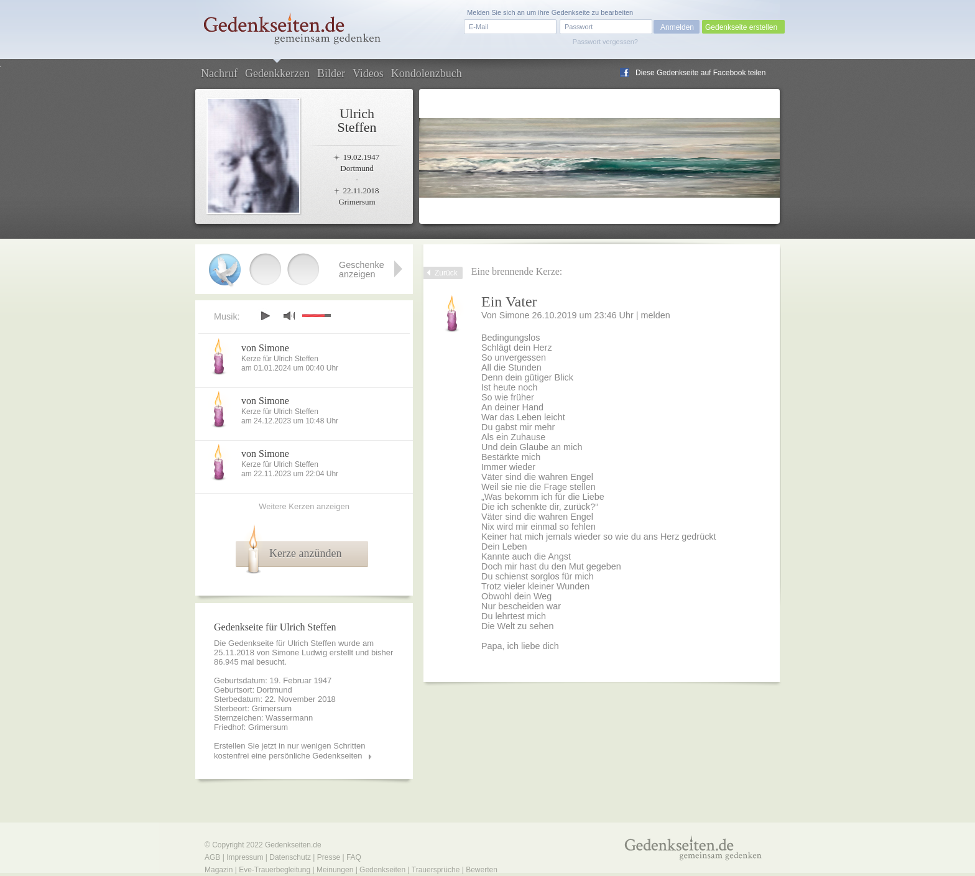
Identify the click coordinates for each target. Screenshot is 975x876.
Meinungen (335, 869)
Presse (328, 857)
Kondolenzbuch (426, 73)
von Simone (265, 348)
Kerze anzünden (305, 553)
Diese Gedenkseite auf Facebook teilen (700, 72)
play (264, 315)
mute (289, 315)
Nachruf (219, 73)
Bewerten (481, 869)
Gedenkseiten (382, 869)
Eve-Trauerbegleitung (274, 869)
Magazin (219, 869)
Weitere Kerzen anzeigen (304, 506)
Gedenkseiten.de (293, 845)
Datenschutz (290, 857)
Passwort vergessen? (605, 41)
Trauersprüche (436, 869)
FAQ (353, 857)
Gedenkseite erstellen (741, 27)
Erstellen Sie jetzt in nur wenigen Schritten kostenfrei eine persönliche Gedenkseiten (290, 750)
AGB (212, 857)
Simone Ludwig (299, 652)
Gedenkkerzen (277, 73)
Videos (368, 73)
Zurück (446, 273)
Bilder (331, 73)
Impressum (244, 857)
